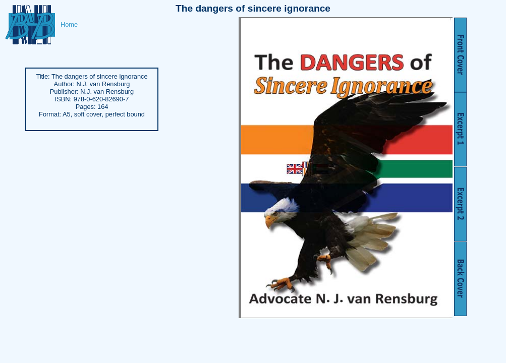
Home (69, 24)
